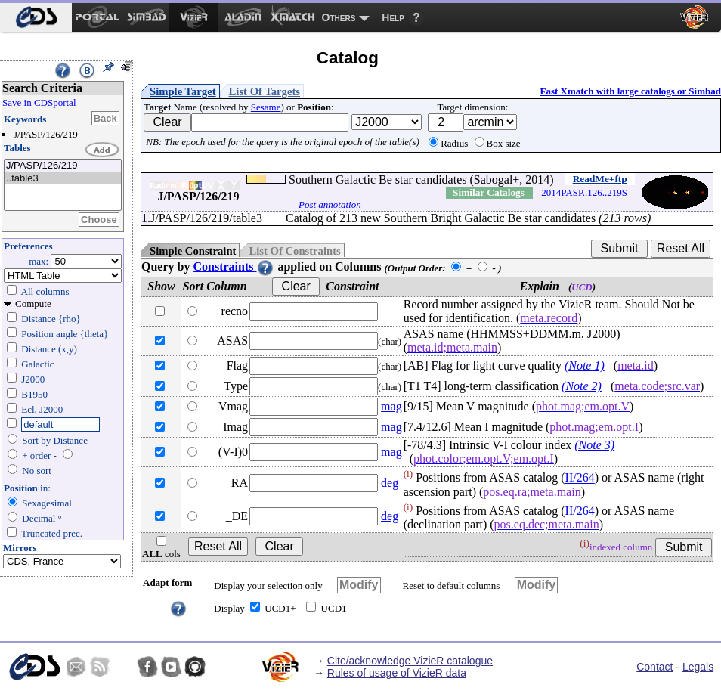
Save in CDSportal (39, 102)
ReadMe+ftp (600, 178)
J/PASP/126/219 (63, 166)
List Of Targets (264, 91)
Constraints (233, 266)
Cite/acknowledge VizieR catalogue (410, 661)
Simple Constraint (193, 251)
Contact (654, 667)
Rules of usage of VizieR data (396, 673)
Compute (33, 303)
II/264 (580, 478)
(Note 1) (585, 365)
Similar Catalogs (489, 192)
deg (389, 482)
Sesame (266, 107)
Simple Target (183, 91)
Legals (697, 667)
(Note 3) (594, 444)
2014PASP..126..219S (584, 192)
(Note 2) (582, 385)
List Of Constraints (294, 251)
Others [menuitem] (339, 17)
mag (391, 406)
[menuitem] (36, 17)
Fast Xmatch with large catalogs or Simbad (630, 91)
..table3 (63, 178)
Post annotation (330, 204)
